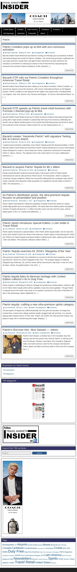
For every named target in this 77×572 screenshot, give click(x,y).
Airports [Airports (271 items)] (22, 544)
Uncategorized (39, 53)
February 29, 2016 (24, 254)
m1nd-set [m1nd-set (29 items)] (68, 555)
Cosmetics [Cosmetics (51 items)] (49, 548)
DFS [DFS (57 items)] (68, 548)
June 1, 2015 (22, 307)
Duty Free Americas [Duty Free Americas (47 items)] (31, 552)
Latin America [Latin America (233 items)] (53, 555)
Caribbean (45, 29)
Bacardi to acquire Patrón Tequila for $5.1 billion (31, 167)
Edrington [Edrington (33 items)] (56, 552)
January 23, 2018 (27, 170)
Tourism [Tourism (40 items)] (66, 559)
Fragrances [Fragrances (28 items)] (5, 555)
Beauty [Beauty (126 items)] (47, 544)
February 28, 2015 (24, 333)
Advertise (21, 33)
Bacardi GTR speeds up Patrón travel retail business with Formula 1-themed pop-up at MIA (37, 110)
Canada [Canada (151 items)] (6, 548)
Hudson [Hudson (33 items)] (11, 555)
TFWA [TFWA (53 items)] (60, 559)
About (43, 33)
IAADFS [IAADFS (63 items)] (18, 555)
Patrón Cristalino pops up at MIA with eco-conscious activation (34, 48)
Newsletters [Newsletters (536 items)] (23, 558)
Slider (33, 307)
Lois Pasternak (10, 229)
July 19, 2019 (25, 142)
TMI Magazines (8, 374)
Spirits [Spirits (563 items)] (53, 558)
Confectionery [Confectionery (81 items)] (30, 548)
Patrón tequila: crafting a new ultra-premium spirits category (38, 304)
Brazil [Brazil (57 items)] (53, 545)
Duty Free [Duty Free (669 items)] (16, 551)
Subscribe (32, 33)
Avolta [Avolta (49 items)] (34, 545)
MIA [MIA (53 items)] (11, 559)
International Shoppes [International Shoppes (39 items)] (32, 555)
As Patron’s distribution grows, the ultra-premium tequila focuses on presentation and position (36, 196)
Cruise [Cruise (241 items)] (58, 547)
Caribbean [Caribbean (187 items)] (18, 547)
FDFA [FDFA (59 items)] (61, 552)
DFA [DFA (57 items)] (64, 548)
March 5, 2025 (26, 83)
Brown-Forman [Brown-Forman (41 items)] (61, 545)
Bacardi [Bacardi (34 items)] (40, 545)
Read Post (69, 70)
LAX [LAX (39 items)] (63, 555)
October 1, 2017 (26, 201)
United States (8, 29)
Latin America (32, 29)
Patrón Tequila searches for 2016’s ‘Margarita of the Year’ (37, 251)
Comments (51, 53)
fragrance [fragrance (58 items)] (68, 552)
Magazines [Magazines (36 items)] (6, 559)
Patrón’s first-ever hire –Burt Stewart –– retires (30, 329)
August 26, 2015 (26, 282)
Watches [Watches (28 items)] (53, 563)
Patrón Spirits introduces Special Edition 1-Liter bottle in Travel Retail (36, 224)
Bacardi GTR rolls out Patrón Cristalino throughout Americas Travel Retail (33, 79)
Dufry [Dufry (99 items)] (5, 552)
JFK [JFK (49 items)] (42, 555)
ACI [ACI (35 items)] (15, 545)
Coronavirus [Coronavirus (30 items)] (41, 548)
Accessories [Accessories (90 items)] (8, 545)
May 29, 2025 (26, 53)
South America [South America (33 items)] (43, 559)
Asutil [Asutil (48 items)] (30, 545)
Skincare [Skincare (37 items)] (35, 559)
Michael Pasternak (11, 53)
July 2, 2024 (25, 114)
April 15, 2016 (23, 229)
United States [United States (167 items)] (43, 562)
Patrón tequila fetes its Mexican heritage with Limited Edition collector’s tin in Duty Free (34, 278)
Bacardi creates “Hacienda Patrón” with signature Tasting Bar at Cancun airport (37, 138)
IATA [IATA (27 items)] (23, 555)
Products (56, 29)
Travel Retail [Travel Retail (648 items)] (25, 562)
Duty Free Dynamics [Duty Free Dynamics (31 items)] (46, 552)
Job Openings (8, 33)
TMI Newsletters (8, 370)
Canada (20, 29)
